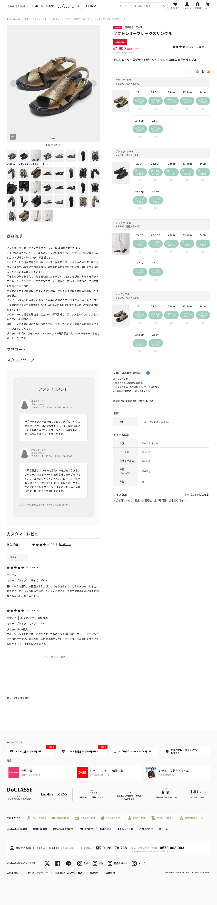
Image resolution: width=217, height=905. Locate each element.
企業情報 (110, 872)
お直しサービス (85, 818)
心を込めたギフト (111, 818)
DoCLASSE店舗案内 (17, 828)
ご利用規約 (12, 872)
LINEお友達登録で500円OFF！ (84, 750)
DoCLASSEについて (63, 828)
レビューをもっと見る (53, 657)
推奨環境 (94, 872)
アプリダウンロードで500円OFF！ (133, 751)
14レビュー (65, 544)
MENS (50, 6)
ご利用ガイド (13, 818)
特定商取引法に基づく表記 (68, 872)
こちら (156, 386)
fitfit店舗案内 (40, 828)
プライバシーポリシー (36, 872)
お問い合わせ (146, 828)
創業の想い (105, 828)
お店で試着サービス (192, 818)
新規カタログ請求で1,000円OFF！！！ (182, 751)
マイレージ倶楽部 (162, 818)
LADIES (37, 6)
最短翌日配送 (60, 818)
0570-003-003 (172, 848)
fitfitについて (87, 828)
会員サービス (136, 818)
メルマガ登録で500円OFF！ (32, 750)
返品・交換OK (36, 818)
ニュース (163, 828)
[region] (108, 6)
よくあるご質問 (125, 828)
